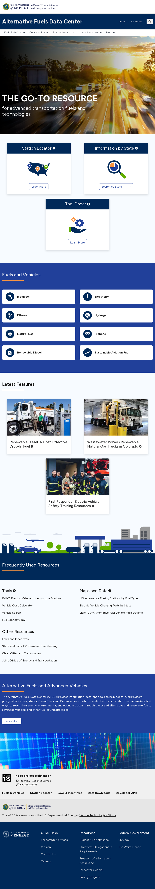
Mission (46, 847)
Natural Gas (19, 334)
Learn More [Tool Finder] (77, 242)
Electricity (96, 296)
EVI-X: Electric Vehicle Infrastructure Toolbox (31, 598)
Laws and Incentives (15, 639)
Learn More (11, 721)
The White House (129, 847)
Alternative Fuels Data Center (42, 21)
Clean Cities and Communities (21, 653)
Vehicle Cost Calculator (17, 605)
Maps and (95, 590)
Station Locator (63, 32)
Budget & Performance (94, 840)
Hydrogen (95, 315)
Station (38, 148)
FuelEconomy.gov (13, 620)
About (123, 21)
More (110, 32)
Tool (77, 203)
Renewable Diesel (24, 352)
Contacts (136, 21)
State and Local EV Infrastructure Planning (29, 646)
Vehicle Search (11, 612)
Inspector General (91, 870)
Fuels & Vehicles (14, 32)
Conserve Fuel (38, 32)
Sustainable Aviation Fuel (106, 352)
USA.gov (123, 840)
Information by (116, 148)
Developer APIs (126, 793)
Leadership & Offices (54, 840)
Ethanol (16, 315)
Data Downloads (99, 793)
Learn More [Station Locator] (38, 186)
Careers (46, 861)
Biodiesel (18, 296)
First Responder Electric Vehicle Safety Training (73, 503)
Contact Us (48, 854)
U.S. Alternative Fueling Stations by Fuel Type (109, 598)
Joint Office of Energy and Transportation (29, 660)
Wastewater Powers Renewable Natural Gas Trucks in (114, 444)
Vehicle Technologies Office (97, 815)
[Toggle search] (150, 21)
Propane (94, 334)
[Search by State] (116, 186)
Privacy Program (90, 877)
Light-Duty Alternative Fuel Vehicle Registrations (111, 612)
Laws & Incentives (90, 32)
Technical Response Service (33, 780)
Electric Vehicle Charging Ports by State (105, 605)
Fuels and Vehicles (21, 274)
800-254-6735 (26, 784)
